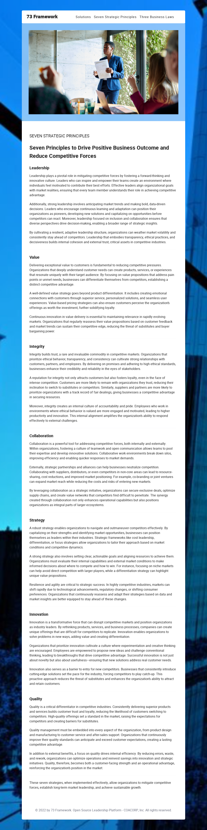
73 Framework (42, 16)
